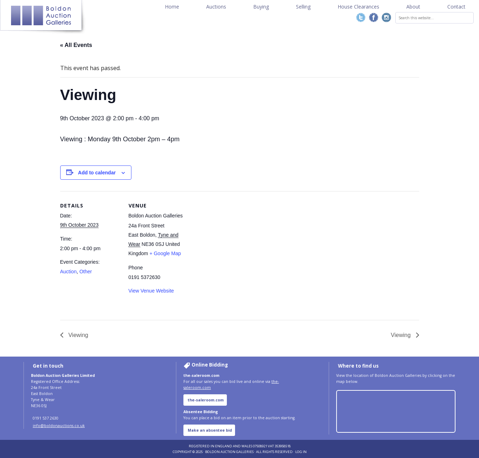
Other (85, 271)
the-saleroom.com (206, 400)
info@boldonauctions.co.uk (59, 425)
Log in (301, 451)
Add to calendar (97, 172)
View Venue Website (151, 291)
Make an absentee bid (210, 430)
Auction (68, 271)
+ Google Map (165, 253)
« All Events (76, 45)
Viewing (77, 335)
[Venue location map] (234, 224)
